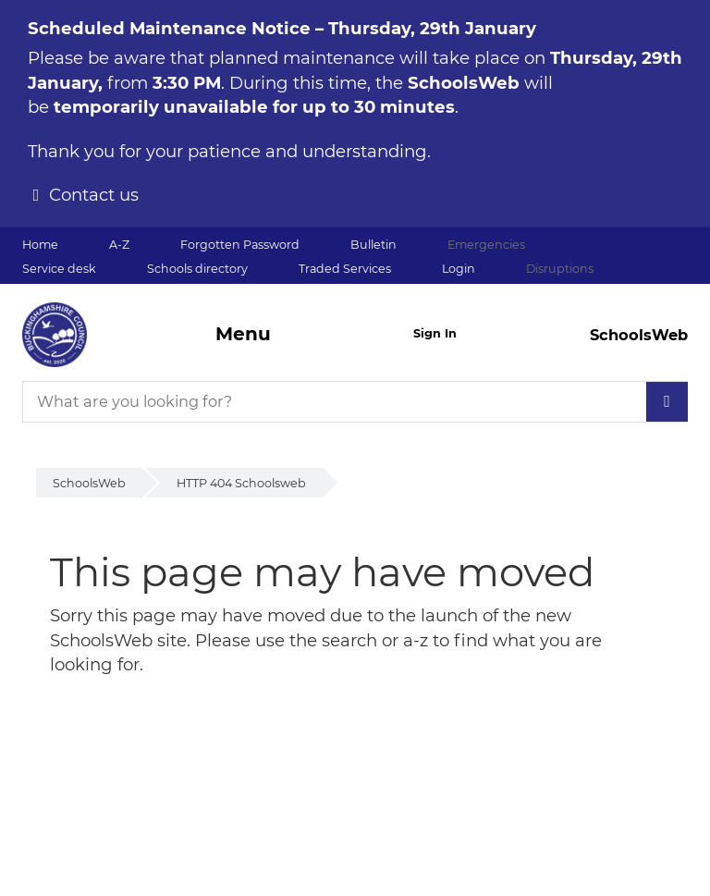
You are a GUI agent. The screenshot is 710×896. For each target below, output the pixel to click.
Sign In (435, 333)
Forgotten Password (240, 245)
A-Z (119, 245)
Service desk (59, 269)
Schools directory (197, 269)
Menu (243, 334)
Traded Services (345, 269)
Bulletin (373, 245)
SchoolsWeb (89, 483)
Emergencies (486, 245)
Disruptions (560, 269)
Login (458, 269)
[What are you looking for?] (355, 402)
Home (40, 245)
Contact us (94, 194)
